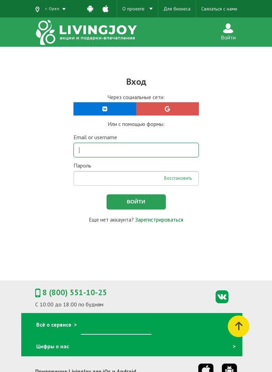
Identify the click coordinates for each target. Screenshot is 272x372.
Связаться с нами (219, 9)
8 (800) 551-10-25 (71, 293)
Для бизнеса (177, 9)
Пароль (82, 165)
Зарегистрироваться (159, 219)
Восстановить (178, 178)
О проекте (137, 9)
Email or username (95, 137)
